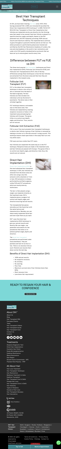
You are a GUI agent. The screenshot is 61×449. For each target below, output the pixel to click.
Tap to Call (19, 446)
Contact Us (10, 332)
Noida (34, 425)
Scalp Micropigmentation (15, 351)
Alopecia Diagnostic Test (15, 345)
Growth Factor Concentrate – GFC (18, 359)
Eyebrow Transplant (13, 377)
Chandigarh (24, 427)
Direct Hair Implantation (15, 347)
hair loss (33, 24)
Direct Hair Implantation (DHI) (20, 166)
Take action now (30, 294)
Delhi (21, 425)
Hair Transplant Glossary (15, 392)
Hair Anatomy (11, 385)
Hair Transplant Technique (15, 371)
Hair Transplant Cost (14, 329)
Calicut (37, 429)
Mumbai (37, 431)
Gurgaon (27, 425)
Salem (22, 431)
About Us (10, 315)
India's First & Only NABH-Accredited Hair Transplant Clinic (27, 1)
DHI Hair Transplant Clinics (11, 427)
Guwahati (23, 429)
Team (8, 323)
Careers (9, 334)
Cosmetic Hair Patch (13, 349)
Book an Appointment (42, 446)
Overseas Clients (12, 321)
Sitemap (37, 439)
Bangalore (47, 425)
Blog (8, 317)
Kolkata (40, 425)
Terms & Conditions (30, 437)
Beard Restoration (13, 355)
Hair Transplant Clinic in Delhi (17, 383)
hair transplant (31, 67)
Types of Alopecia (13, 387)
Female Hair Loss (12, 381)
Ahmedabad (29, 431)
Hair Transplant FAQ (13, 319)
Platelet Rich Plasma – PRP (16, 361)
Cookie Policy (28, 439)
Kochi (38, 427)
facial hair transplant (20, 237)
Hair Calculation (12, 394)
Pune (43, 431)
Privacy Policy (43, 437)
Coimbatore (45, 429)
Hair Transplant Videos (14, 325)
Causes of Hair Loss (13, 390)
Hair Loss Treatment (13, 368)
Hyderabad (45, 427)
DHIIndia (4, 11)
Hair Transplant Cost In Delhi (16, 379)
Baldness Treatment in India (16, 375)
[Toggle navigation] (57, 6)
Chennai (32, 427)
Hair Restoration (12, 373)
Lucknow (31, 429)
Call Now (34, 6)
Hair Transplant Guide (14, 327)
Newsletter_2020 (12, 417)
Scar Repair (10, 357)
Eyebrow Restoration (14, 353)
